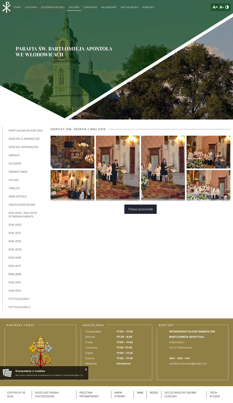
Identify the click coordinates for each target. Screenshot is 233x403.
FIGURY (14, 180)
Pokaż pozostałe (140, 209)
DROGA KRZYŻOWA (22, 204)
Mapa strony (119, 394)
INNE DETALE (18, 196)
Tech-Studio (215, 394)
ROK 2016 (15, 274)
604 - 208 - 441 (179, 358)
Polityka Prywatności (89, 394)
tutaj (81, 375)
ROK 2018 (15, 257)
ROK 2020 (15, 249)
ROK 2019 (15, 241)
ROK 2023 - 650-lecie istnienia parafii (23, 214)
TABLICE (14, 188)
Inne (140, 392)
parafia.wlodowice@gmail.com (188, 363)
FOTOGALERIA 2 (19, 307)
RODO (154, 392)
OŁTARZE (15, 163)
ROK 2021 (15, 233)
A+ (215, 7)
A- (221, 7)
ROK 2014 (15, 290)
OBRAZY (14, 155)
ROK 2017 (15, 265)
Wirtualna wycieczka (26, 130)
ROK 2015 (15, 282)
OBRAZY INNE (18, 171)
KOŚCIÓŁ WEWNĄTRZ (23, 147)
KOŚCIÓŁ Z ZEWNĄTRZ (24, 138)
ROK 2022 (15, 224)
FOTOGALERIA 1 (19, 298)
